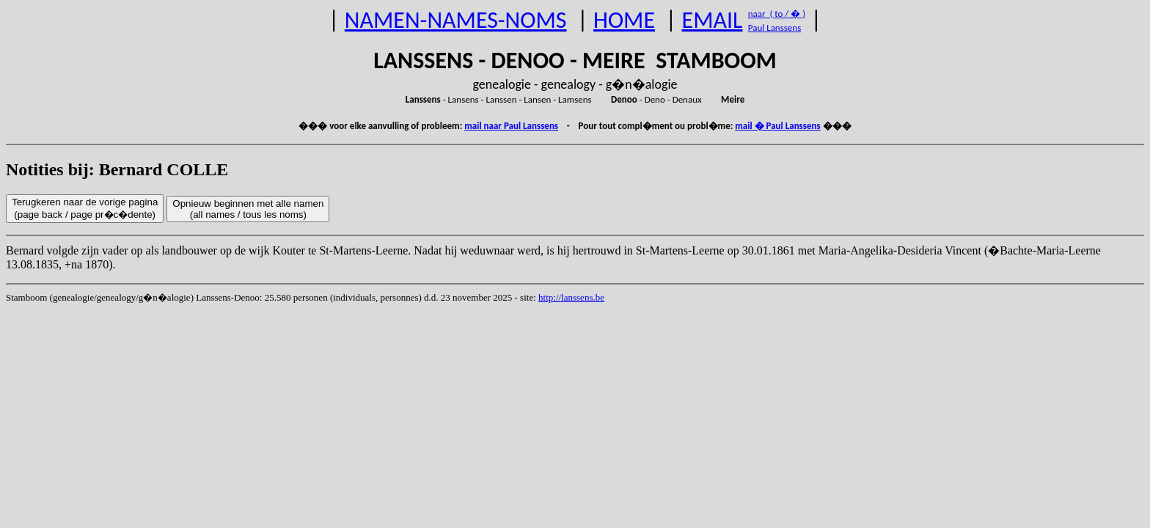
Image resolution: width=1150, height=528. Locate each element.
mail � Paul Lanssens (777, 125)
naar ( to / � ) (776, 13)
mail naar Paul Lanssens (511, 125)
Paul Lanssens (775, 27)
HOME (624, 20)
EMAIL (712, 20)
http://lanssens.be (571, 297)
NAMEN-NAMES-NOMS (456, 20)
